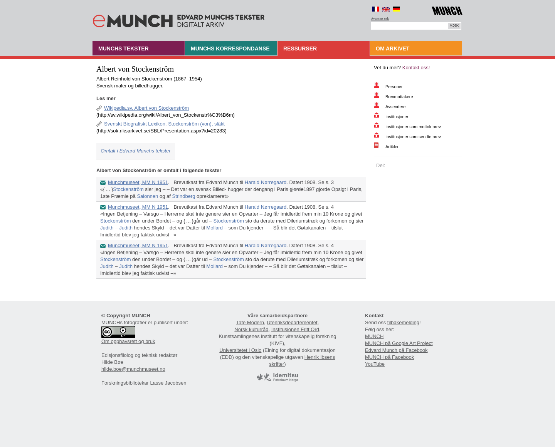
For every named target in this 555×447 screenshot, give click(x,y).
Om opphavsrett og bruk (128, 341)
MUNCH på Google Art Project (399, 343)
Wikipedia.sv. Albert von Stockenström (146, 108)
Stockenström (128, 189)
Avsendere (395, 106)
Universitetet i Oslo (240, 350)
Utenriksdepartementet (292, 322)
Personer (394, 86)
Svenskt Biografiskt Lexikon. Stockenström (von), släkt (164, 124)
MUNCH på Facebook (389, 357)
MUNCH (374, 336)
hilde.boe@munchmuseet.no (133, 369)
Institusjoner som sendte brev (413, 136)
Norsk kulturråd (251, 329)
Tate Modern (250, 322)
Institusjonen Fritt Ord (295, 329)
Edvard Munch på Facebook (396, 350)
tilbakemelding (403, 322)
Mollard (214, 228)
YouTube (375, 364)
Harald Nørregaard (265, 182)
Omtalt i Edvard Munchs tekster (135, 151)
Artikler (392, 146)
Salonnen (147, 196)
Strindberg (183, 196)
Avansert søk (380, 18)
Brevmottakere (399, 96)
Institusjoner (396, 116)
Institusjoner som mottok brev (413, 126)
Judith (107, 228)
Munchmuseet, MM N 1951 (138, 182)
